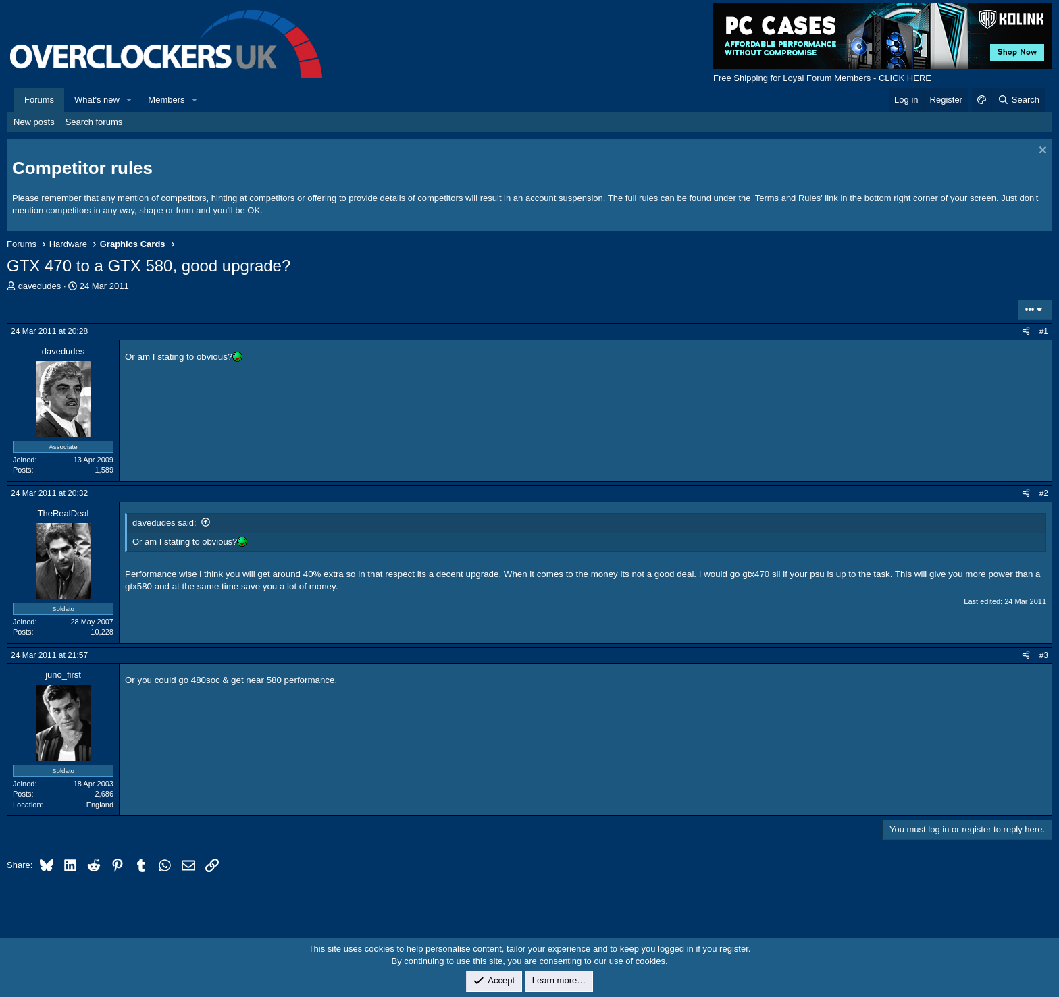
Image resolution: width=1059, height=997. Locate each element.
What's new (97, 100)
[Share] (1026, 332)
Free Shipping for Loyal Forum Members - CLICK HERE (822, 78)
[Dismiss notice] (1041, 151)
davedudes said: (164, 523)
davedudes (39, 286)
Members (166, 100)
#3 (1043, 655)
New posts (34, 122)
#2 (1043, 493)
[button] (129, 99)
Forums (39, 100)
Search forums (94, 122)
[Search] (1018, 99)
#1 (1043, 331)
